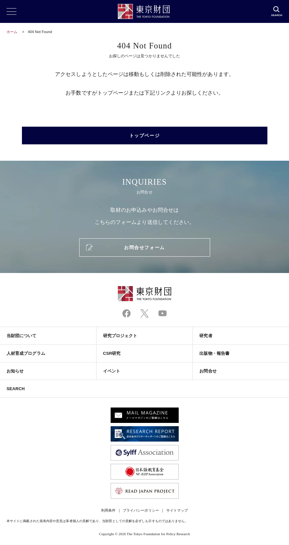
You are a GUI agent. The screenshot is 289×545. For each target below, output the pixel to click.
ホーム (12, 32)
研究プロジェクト (120, 335)
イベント (111, 371)
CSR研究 (112, 353)
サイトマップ (177, 510)
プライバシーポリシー (141, 510)
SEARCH (16, 388)
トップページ (144, 135)
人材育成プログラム (26, 353)
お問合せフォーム (144, 247)
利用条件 (108, 510)
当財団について (22, 335)
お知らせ (15, 371)
